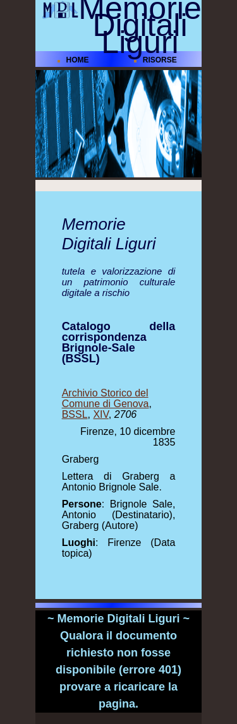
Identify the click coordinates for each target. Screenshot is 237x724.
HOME (77, 60)
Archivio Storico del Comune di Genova (105, 398)
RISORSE (160, 60)
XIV (100, 414)
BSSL (75, 414)
